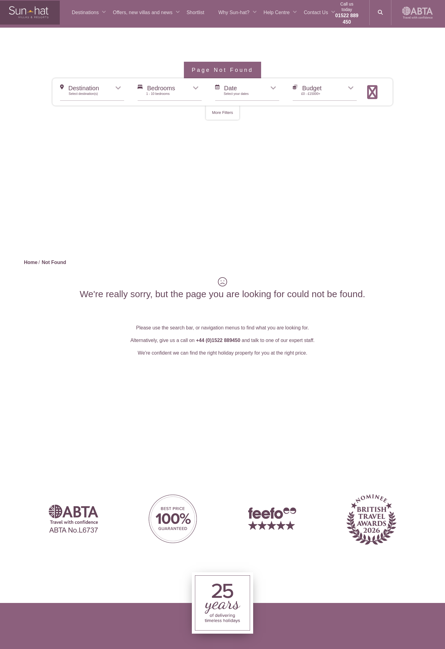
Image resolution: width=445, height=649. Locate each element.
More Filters (222, 112)
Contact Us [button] (326, 15)
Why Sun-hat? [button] (243, 15)
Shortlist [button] (205, 15)
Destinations (95, 15)
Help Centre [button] (286, 15)
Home (30, 262)
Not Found (54, 262)
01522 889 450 (352, 22)
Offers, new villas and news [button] (152, 15)
